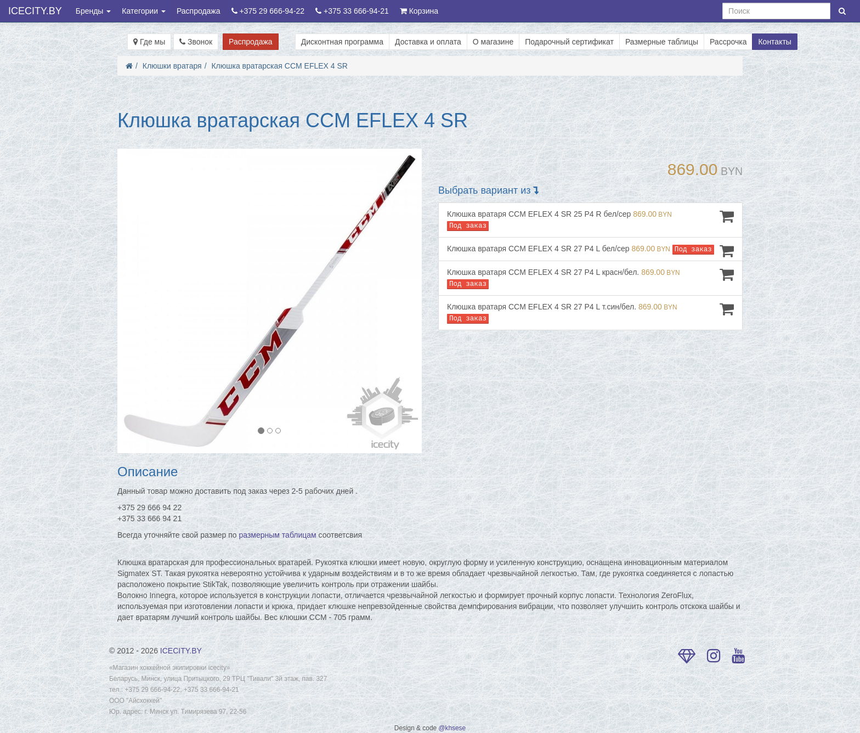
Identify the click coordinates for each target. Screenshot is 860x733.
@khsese (452, 728)
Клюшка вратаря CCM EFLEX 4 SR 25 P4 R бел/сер (590, 219)
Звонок (195, 41)
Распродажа (198, 11)
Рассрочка (728, 41)
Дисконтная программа (342, 41)
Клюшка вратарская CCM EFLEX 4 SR (279, 65)
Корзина (419, 11)
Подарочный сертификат (569, 41)
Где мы (149, 41)
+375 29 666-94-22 (268, 11)
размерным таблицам (277, 535)
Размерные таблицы (661, 41)
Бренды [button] (93, 11)
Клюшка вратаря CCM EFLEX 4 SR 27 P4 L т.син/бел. (590, 312)
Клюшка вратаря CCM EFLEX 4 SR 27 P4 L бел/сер (590, 250)
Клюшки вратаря (172, 65)
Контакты (774, 41)
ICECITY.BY (35, 10)
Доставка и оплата (428, 41)
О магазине (493, 41)
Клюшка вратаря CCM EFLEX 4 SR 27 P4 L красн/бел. (590, 278)
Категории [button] (144, 11)
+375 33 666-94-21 (352, 11)
